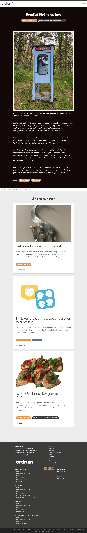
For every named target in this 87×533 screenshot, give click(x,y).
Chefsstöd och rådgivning (22, 523)
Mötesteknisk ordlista (26, 497)
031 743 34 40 (60, 476)
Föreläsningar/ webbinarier (23, 473)
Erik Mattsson (51, 113)
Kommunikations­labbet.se (43, 531)
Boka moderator (24, 495)
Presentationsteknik (22, 469)
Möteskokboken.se (77, 529)
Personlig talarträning (21, 479)
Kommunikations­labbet (55, 452)
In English (51, 448)
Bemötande (18, 501)
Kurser (18, 475)
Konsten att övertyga (24, 481)
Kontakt (51, 458)
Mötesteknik (19, 485)
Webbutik (51, 460)
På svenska (51, 450)
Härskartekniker (20, 511)
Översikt (18, 471)
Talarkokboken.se (60, 529)
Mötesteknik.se (33, 529)
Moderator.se (19, 529)
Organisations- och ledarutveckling (28, 515)
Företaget (51, 456)
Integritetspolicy (53, 462)
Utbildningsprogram (21, 477)
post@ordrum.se (61, 478)
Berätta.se (46, 529)
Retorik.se (7, 529)
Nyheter (51, 454)
